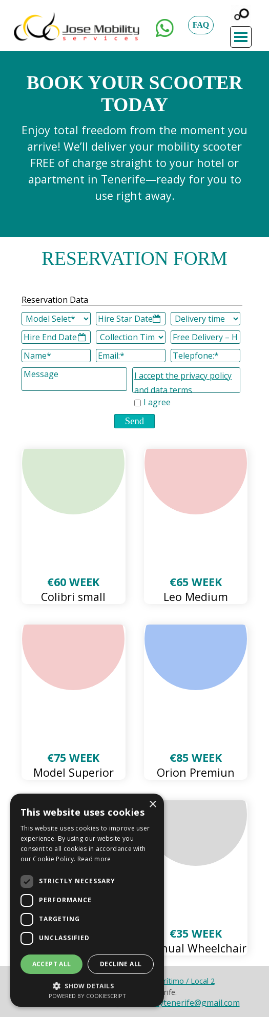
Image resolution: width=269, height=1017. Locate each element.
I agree (157, 402)
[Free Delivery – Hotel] (205, 337)
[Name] (56, 355)
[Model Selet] (56, 318)
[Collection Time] (130, 337)
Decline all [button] (120, 964)
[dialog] (87, 900)
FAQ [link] (201, 24)
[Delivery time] (205, 318)
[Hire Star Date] (130, 318)
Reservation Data (55, 299)
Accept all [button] (51, 964)
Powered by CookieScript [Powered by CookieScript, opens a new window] (87, 996)
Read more (94, 859)
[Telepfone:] (205, 355)
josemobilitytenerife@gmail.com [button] (178, 1002)
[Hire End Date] (56, 337)
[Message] (74, 379)
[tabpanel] (134, 163)
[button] (165, 25)
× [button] (152, 804)
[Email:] (130, 355)
